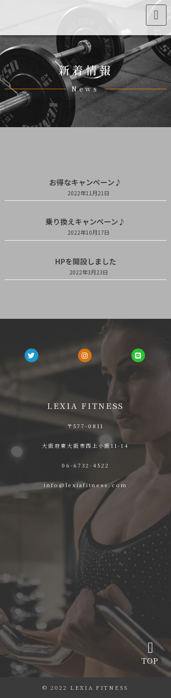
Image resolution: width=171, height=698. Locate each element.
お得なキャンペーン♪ (85, 182)
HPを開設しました (85, 261)
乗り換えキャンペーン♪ (85, 221)
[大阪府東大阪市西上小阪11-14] (85, 565)
